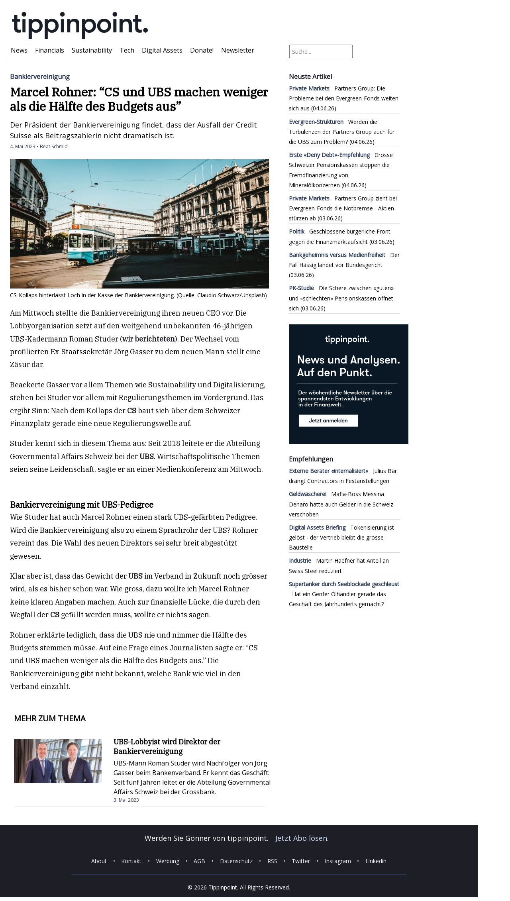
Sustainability (92, 50)
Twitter (301, 861)
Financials (49, 50)
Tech (127, 50)
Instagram (338, 861)
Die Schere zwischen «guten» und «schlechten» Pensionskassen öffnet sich (341, 298)
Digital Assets (162, 50)
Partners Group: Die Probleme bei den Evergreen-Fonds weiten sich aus (343, 98)
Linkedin (375, 861)
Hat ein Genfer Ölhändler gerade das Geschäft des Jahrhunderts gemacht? (344, 594)
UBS (146, 456)
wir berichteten (148, 339)
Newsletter (237, 50)
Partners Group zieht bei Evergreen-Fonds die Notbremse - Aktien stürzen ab (343, 208)
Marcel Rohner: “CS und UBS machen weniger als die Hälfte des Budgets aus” (139, 99)
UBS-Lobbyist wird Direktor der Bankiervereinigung (167, 746)
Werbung (167, 861)
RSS (272, 861)
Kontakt (131, 861)
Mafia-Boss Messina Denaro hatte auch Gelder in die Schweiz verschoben (341, 504)
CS (131, 410)
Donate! (202, 50)
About (99, 861)
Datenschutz (236, 861)
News (19, 50)
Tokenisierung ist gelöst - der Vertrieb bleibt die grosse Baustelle (341, 537)
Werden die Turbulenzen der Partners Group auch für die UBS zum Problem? (341, 131)
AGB (199, 861)
